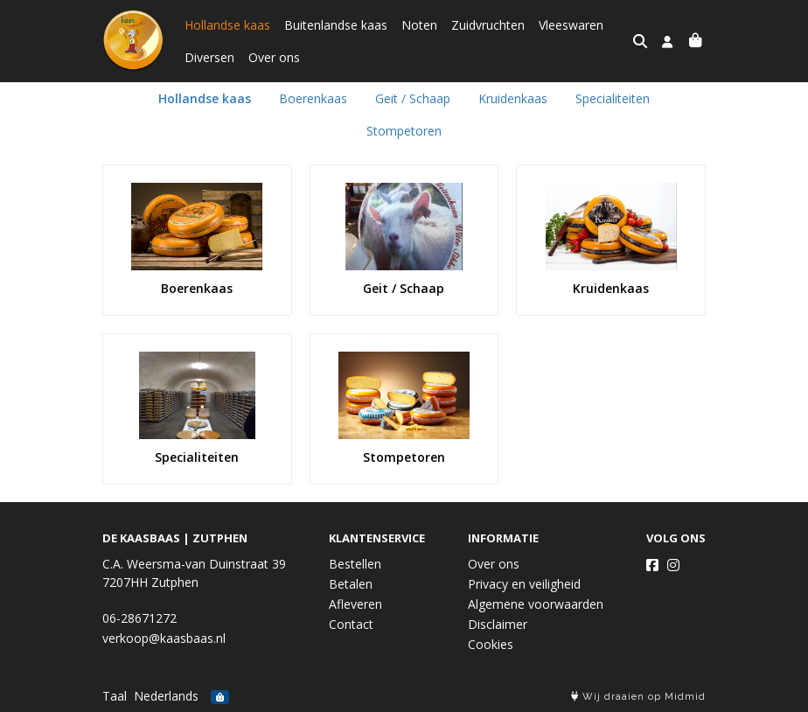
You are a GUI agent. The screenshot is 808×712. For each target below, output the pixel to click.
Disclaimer (497, 624)
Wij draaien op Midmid (638, 696)
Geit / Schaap (412, 98)
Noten (419, 25)
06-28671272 (139, 618)
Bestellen (355, 563)
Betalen (351, 584)
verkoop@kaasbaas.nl (164, 638)
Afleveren (355, 604)
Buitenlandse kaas (335, 25)
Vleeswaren (571, 25)
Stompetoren (404, 130)
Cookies (490, 644)
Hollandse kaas (227, 25)
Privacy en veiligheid (524, 584)
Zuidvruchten (488, 25)
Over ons (274, 57)
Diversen (209, 57)
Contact (351, 624)
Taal (114, 696)
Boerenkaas (313, 98)
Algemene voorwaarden (535, 604)
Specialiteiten (612, 98)
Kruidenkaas (512, 98)
